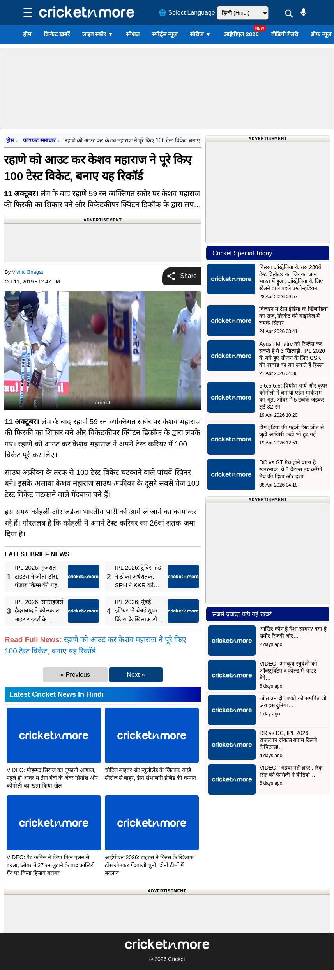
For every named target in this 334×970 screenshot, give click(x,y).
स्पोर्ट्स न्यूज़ (164, 34)
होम (27, 34)
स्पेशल (133, 34)
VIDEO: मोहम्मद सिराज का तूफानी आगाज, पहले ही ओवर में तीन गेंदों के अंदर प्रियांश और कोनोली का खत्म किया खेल (52, 778)
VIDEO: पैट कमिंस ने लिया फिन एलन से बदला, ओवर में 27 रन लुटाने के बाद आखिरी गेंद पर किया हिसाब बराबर (51, 865)
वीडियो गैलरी (284, 34)
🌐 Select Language (187, 12)
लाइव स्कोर (97, 34)
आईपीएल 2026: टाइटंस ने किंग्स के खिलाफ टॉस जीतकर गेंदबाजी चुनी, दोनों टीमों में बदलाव (149, 865)
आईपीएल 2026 (241, 34)
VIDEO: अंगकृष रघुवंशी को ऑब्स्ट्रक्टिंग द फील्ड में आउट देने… (288, 670)
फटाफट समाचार (39, 140)
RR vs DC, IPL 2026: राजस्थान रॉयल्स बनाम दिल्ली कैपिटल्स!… (289, 740)
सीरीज (200, 34)
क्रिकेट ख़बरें (57, 34)
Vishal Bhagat (27, 272)
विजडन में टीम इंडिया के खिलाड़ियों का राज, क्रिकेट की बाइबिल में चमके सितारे (293, 316)
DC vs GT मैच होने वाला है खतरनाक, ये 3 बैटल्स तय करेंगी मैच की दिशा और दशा (290, 469)
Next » (136, 674)
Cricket (176, 959)
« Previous (75, 674)
